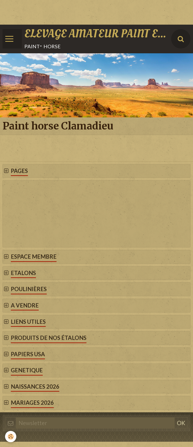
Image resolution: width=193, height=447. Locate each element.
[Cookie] (10, 436)
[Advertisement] (91, 11)
